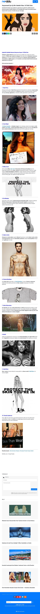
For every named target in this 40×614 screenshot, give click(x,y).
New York (13, 168)
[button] (32, 33)
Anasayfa (3, 594)
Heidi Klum (31, 371)
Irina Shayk (7, 127)
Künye (7, 594)
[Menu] (37, 1)
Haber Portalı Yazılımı (20, 611)
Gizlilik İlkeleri (16, 594)
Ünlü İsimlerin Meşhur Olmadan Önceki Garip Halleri (21, 450)
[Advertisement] (20, 43)
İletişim (11, 594)
